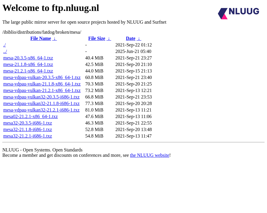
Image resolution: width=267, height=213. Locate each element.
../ (5, 51)
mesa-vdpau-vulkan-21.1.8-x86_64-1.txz (42, 83)
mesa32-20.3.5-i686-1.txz (27, 122)
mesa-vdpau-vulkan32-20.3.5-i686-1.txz (41, 96)
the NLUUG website (149, 155)
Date (130, 38)
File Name (40, 38)
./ (4, 44)
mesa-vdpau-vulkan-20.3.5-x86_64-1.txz (42, 77)
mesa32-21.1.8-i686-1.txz (27, 129)
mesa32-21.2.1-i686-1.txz (27, 135)
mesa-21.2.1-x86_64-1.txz (28, 70)
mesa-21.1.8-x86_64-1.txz (28, 64)
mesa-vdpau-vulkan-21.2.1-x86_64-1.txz (42, 90)
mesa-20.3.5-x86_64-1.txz (28, 57)
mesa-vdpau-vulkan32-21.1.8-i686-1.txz (41, 103)
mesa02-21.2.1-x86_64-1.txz (30, 116)
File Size (96, 38)
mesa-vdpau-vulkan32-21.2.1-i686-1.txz (41, 109)
